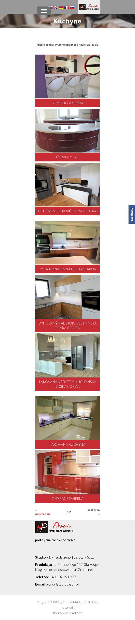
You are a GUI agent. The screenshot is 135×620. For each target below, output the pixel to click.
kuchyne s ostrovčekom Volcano (67, 211)
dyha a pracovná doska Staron (67, 269)
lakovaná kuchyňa (67, 444)
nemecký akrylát (68, 103)
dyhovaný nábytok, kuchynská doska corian (67, 325)
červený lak (67, 157)
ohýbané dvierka (68, 498)
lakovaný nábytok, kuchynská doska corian (67, 384)
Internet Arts (74, 613)
